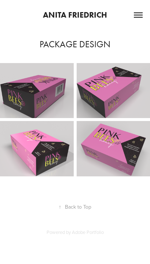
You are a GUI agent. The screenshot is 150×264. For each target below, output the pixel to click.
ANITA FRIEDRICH (75, 15)
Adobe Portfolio (88, 232)
